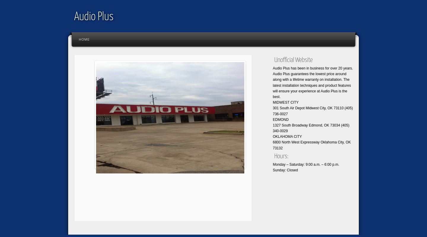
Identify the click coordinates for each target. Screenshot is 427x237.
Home (84, 39)
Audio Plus (94, 17)
